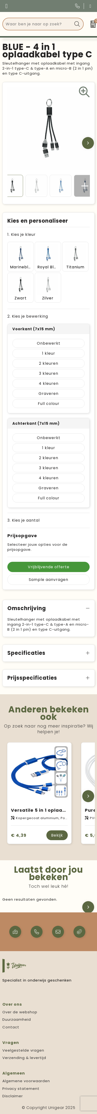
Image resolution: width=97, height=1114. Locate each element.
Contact (10, 1027)
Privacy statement (20, 1088)
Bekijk (57, 835)
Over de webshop (19, 1012)
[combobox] (37, 24)
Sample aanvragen (48, 579)
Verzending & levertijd (24, 1057)
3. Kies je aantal (23, 520)
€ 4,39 (18, 835)
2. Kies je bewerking (27, 316)
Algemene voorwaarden (26, 1080)
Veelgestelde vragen (23, 1050)
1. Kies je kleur (21, 234)
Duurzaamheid (16, 1019)
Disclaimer (12, 1095)
